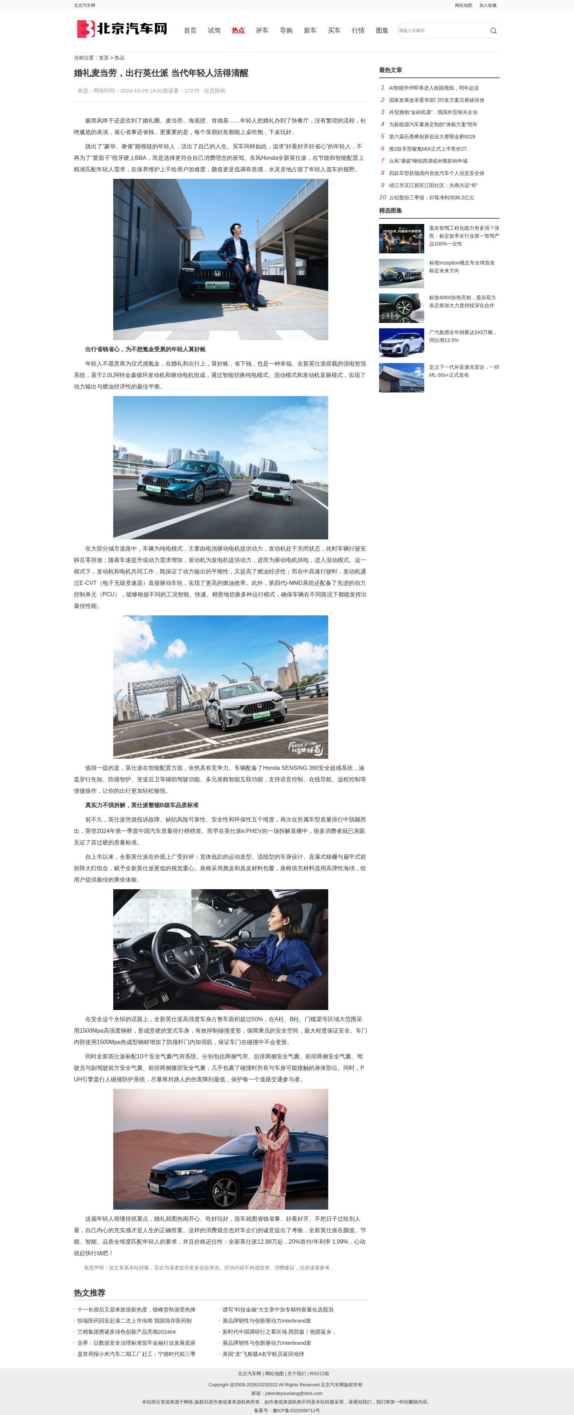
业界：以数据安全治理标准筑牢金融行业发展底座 (136, 1343)
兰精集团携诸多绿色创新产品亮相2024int (126, 1332)
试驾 (214, 30)
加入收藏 (488, 5)
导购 (286, 30)
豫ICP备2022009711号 (296, 1410)
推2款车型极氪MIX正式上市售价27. (428, 149)
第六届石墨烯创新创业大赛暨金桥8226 (432, 136)
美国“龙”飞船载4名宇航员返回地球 (263, 1354)
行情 (358, 30)
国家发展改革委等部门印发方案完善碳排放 (436, 100)
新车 (310, 30)
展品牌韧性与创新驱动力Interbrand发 (267, 1321)
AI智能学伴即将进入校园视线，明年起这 (434, 88)
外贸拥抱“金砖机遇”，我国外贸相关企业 (433, 112)
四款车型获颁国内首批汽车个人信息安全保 (436, 173)
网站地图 (463, 5)
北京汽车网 (84, 5)
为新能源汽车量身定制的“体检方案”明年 (433, 124)
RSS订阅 (319, 1373)
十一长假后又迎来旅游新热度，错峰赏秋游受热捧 (136, 1309)
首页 (190, 30)
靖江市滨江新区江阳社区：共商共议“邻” (433, 185)
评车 (262, 30)
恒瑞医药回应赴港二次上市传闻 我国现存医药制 (134, 1321)
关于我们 (296, 1373)
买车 (334, 30)
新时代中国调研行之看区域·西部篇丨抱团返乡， (280, 1332)
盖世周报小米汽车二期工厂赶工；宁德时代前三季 (136, 1354)
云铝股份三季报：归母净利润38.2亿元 (431, 197)
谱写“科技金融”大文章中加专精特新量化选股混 (278, 1309)
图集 (382, 30)
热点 (238, 30)
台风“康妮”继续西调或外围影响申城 (428, 161)
